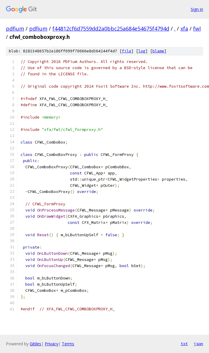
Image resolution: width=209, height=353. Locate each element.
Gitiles (35, 344)
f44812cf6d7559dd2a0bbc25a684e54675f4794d (110, 28)
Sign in (197, 9)
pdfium (15, 28)
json (198, 343)
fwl (197, 28)
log (141, 51)
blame (158, 51)
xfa (184, 28)
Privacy (51, 344)
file (126, 51)
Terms (68, 344)
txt (184, 343)
